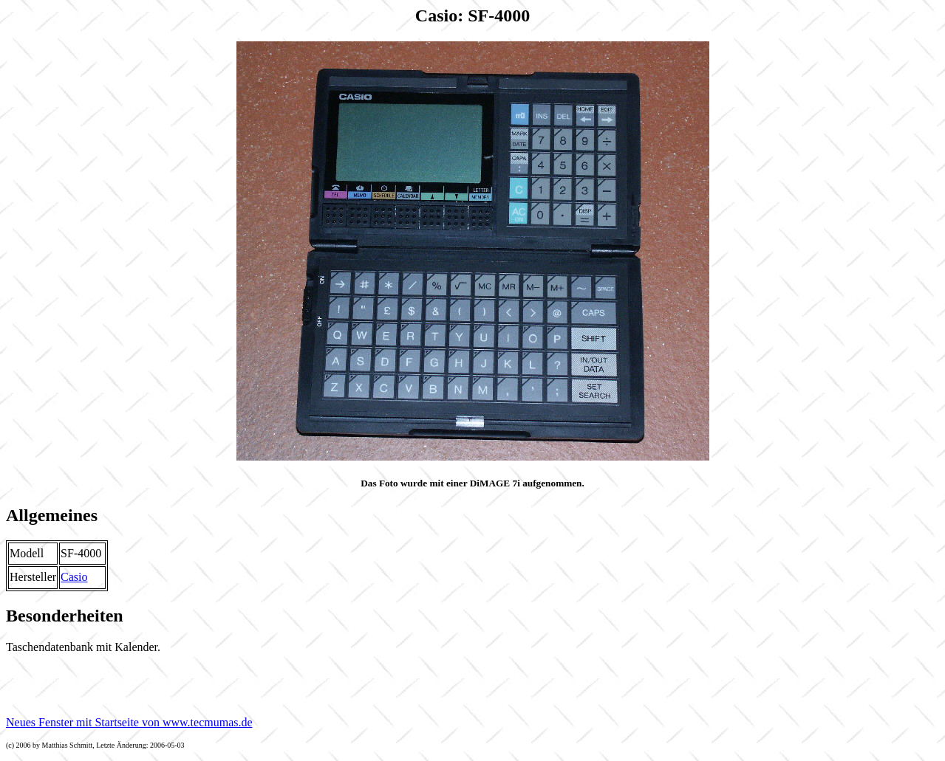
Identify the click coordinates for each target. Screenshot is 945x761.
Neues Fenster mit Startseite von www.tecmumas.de (129, 722)
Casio (74, 577)
